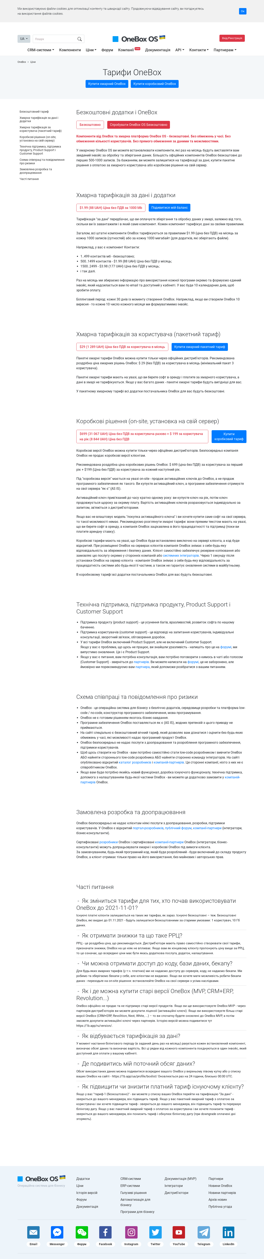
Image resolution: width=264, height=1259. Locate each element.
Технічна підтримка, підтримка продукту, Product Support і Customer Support (40, 150)
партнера (143, 667)
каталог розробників (135, 762)
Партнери (216, 1179)
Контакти (197, 50)
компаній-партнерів (169, 762)
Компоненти (70, 50)
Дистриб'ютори (176, 1193)
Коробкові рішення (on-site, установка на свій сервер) (38, 138)
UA (22, 39)
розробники (108, 842)
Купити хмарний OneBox (107, 84)
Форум (107, 50)
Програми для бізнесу (137, 1212)
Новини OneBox (220, 1186)
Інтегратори (174, 1186)
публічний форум (178, 828)
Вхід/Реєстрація (232, 38)
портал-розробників (148, 828)
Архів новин (218, 1200)
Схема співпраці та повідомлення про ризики (42, 161)
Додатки (83, 1179)
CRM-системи (39, 50)
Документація (157, 50)
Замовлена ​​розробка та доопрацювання (36, 171)
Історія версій (86, 1193)
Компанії (129, 50)
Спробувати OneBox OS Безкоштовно (138, 125)
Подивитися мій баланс (169, 208)
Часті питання (29, 179)
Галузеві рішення (133, 1193)
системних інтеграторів (181, 555)
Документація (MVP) (181, 1179)
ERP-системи (130, 1186)
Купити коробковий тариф (229, 436)
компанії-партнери (207, 828)
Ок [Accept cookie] (243, 11)
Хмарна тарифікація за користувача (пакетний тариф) (41, 129)
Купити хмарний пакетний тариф (199, 347)
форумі (225, 647)
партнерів (141, 662)
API (178, 50)
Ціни (90, 50)
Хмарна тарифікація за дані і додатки (39, 119)
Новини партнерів (222, 1193)
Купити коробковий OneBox (154, 84)
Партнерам (223, 50)
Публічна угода (220, 1207)
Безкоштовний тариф (34, 111)
